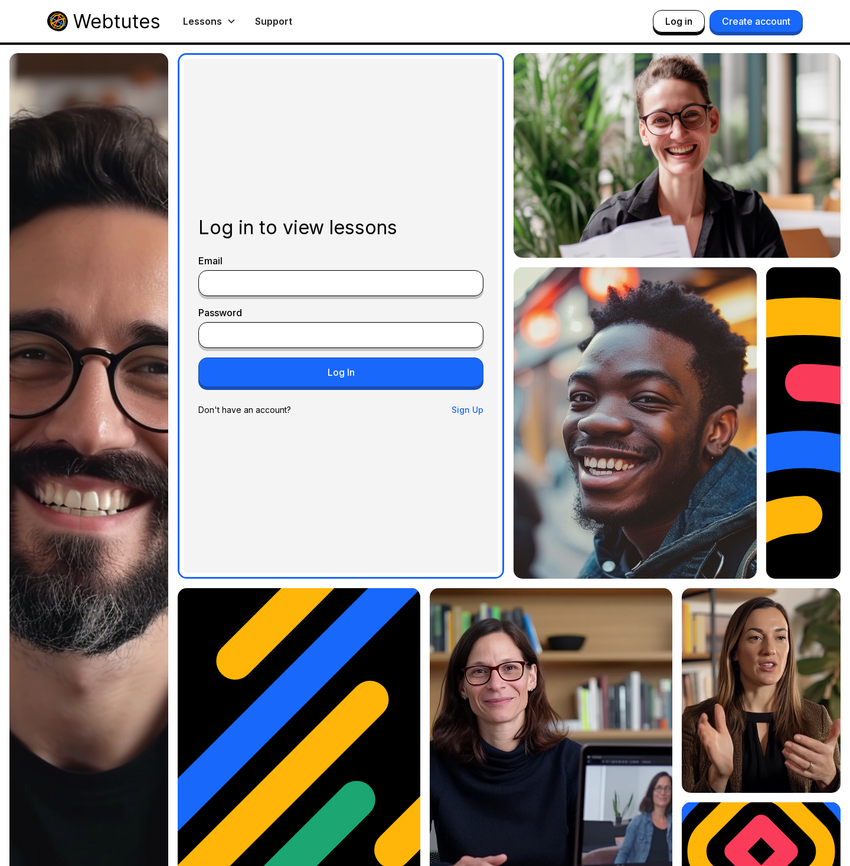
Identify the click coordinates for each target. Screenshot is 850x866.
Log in (678, 21)
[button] (210, 21)
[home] (103, 21)
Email (210, 261)
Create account (756, 21)
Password (220, 313)
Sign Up (467, 410)
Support (273, 21)
